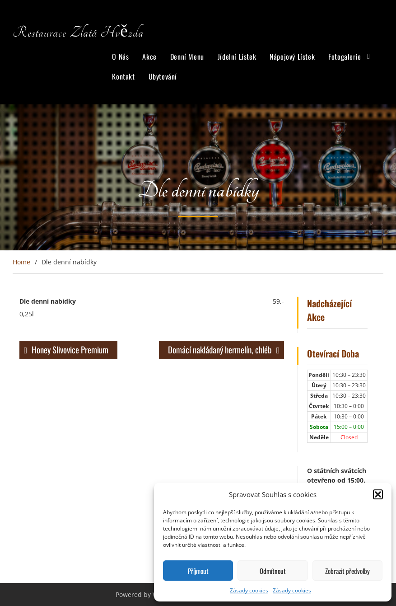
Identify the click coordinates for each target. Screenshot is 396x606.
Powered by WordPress (150, 594)
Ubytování (163, 76)
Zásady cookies (249, 590)
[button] (377, 494)
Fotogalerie (344, 56)
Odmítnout (273, 571)
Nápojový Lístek (292, 56)
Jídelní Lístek (237, 56)
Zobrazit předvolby (347, 571)
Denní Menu (187, 56)
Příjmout (198, 571)
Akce (149, 56)
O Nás (120, 56)
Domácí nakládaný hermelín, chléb (220, 349)
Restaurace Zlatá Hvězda (78, 32)
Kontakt (123, 76)
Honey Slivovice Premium (70, 349)
